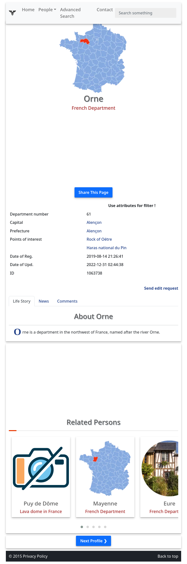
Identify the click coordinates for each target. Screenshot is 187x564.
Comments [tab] (67, 301)
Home (28, 9)
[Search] (145, 13)
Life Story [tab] (21, 301)
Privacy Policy (35, 556)
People (45, 9)
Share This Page (94, 192)
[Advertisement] (93, 149)
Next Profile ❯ (93, 541)
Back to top (168, 556)
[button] (82, 526)
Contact (105, 9)
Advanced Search (70, 13)
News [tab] (44, 301)
